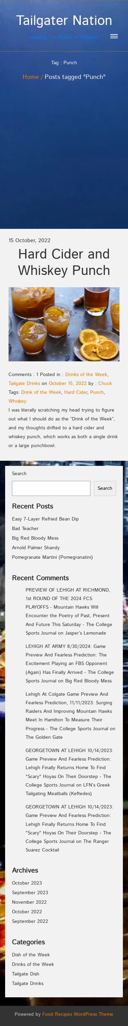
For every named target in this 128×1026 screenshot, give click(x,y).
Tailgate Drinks (24, 383)
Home (31, 77)
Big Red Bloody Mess (35, 538)
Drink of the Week (41, 392)
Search (19, 473)
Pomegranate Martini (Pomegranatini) (52, 557)
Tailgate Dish (25, 974)
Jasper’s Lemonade (85, 633)
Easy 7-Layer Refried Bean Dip (45, 519)
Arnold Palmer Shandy (36, 547)
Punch (97, 392)
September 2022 (30, 921)
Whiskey (17, 401)
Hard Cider (75, 392)
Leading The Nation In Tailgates (64, 27)
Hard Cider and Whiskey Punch (64, 263)
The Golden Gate (44, 737)
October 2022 (27, 912)
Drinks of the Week (86, 374)
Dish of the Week (31, 955)
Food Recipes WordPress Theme (77, 1014)
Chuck (105, 383)
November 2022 (29, 902)
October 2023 (27, 883)
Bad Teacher (25, 528)
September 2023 (30, 892)
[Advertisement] (64, 161)
